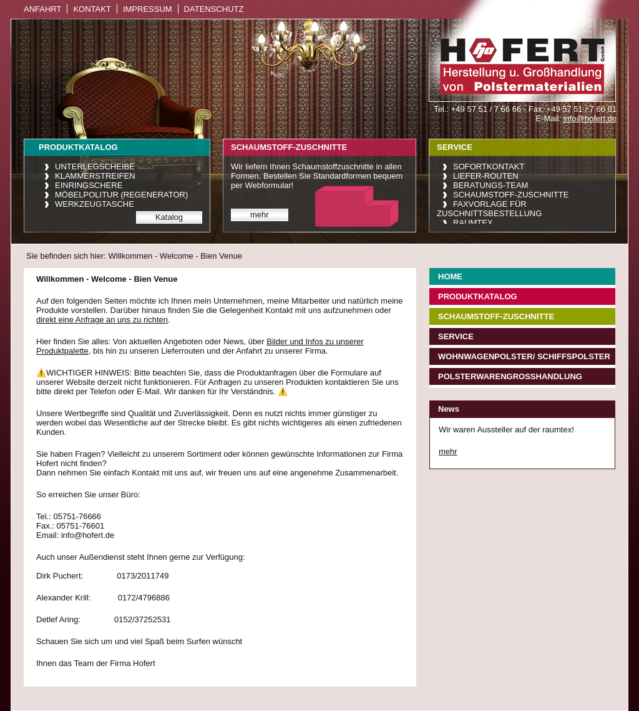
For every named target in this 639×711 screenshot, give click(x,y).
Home (450, 276)
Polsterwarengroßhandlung (510, 376)
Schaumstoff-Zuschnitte (510, 194)
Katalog (169, 217)
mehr (259, 214)
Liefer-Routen (486, 176)
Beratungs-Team (490, 185)
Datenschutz (214, 9)
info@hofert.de (590, 118)
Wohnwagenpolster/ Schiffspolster (524, 356)
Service (456, 336)
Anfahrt (42, 9)
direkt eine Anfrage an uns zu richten (102, 319)
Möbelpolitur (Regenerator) (121, 194)
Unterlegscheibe (95, 166)
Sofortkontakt (488, 166)
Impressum (147, 9)
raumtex (473, 222)
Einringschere (88, 185)
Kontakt (91, 9)
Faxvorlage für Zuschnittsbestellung (489, 208)
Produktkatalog (477, 296)
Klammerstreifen (95, 176)
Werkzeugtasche (94, 204)
